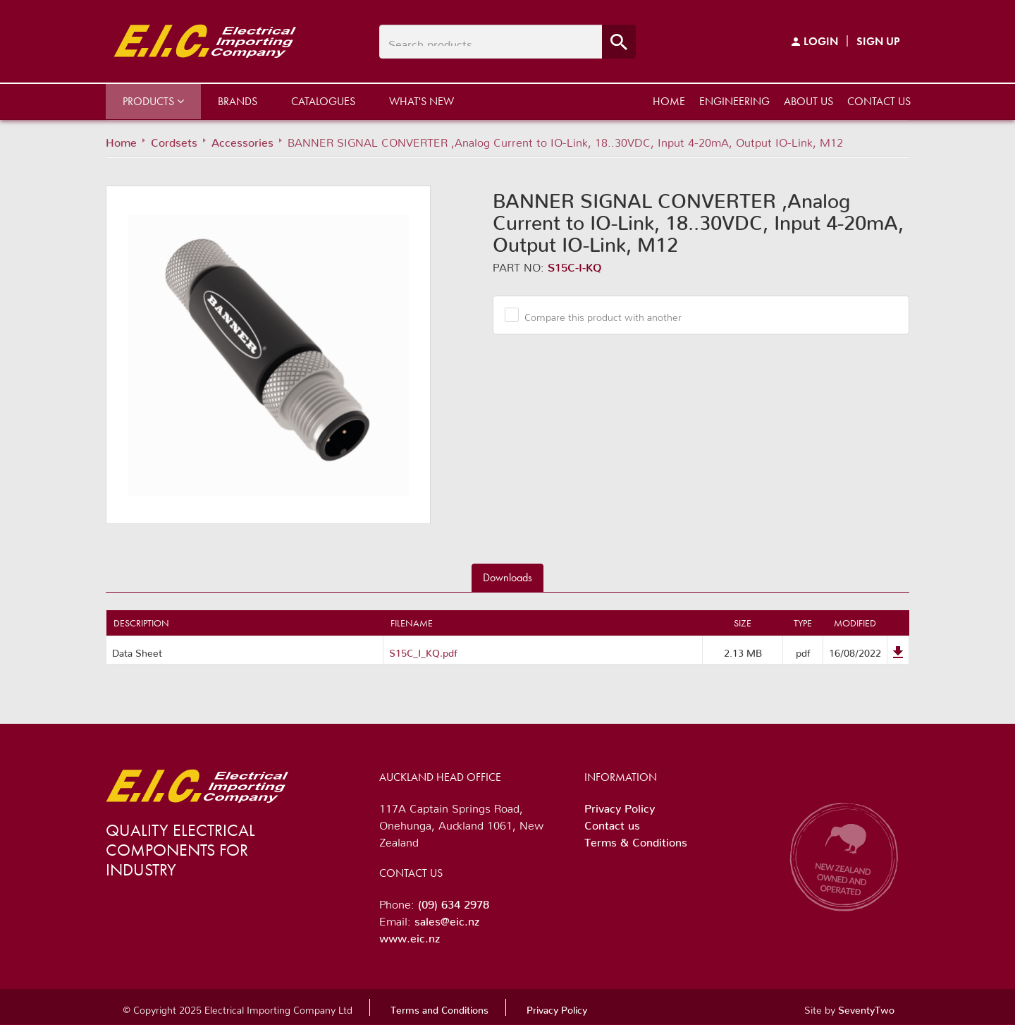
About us (808, 101)
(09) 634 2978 (453, 901)
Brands (237, 101)
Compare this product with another (598, 315)
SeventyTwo (866, 1007)
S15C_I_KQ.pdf (423, 650)
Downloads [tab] (507, 577)
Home (669, 101)
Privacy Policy (619, 805)
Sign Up (878, 41)
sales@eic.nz (446, 918)
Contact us (879, 101)
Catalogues (323, 101)
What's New (421, 101)
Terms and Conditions (439, 1007)
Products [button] (153, 101)
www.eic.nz (409, 935)
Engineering (734, 101)
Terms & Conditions (635, 839)
